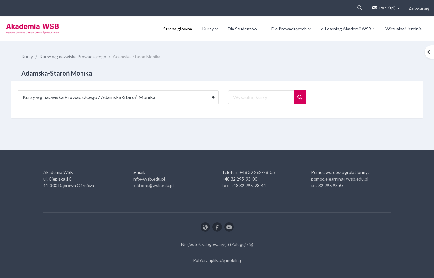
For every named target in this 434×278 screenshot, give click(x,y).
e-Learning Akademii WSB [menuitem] (346, 28)
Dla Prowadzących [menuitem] (289, 28)
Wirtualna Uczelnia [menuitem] (403, 28)
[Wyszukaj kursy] (267, 97)
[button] (360, 8)
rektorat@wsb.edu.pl (153, 185)
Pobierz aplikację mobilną (217, 260)
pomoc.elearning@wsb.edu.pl (339, 178)
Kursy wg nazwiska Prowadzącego (79, 56)
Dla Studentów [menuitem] (242, 28)
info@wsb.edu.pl (149, 178)
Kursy (33, 56)
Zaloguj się (419, 8)
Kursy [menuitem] (208, 28)
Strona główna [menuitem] (177, 28)
